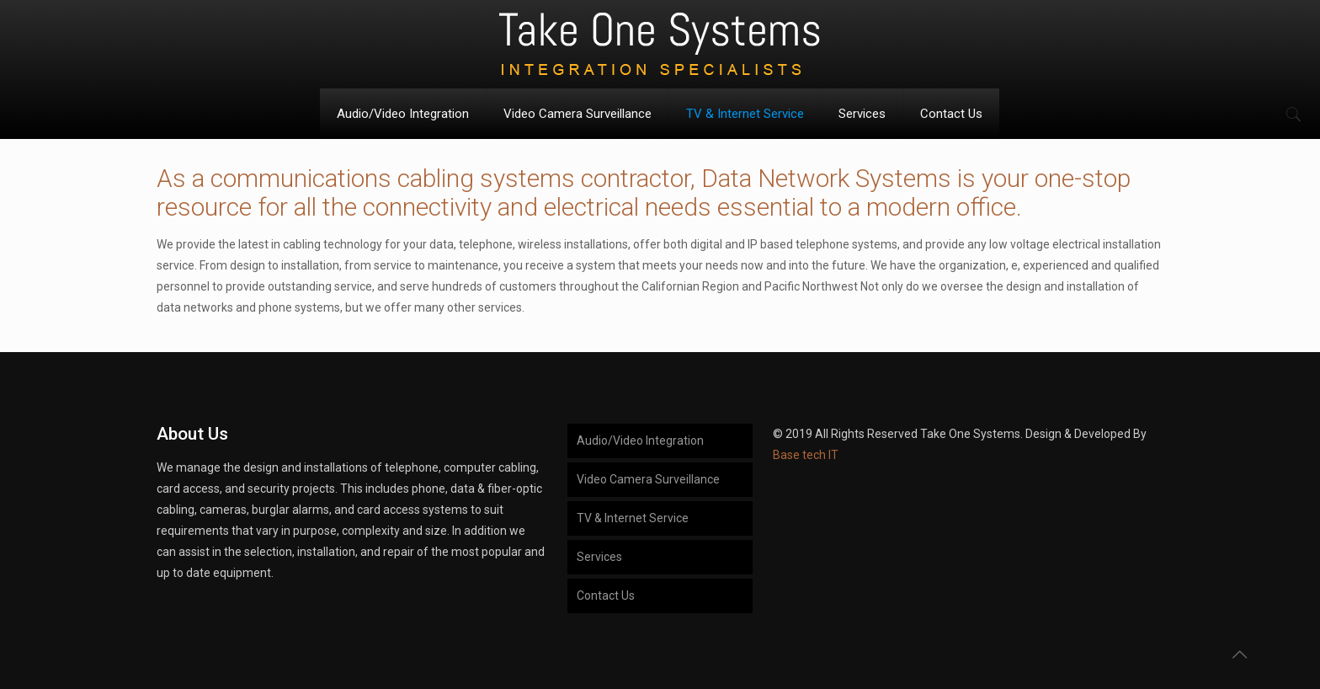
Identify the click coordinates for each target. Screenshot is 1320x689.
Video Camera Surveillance (648, 479)
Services (599, 556)
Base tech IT (805, 455)
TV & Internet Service (633, 518)
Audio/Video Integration (640, 440)
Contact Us (606, 595)
